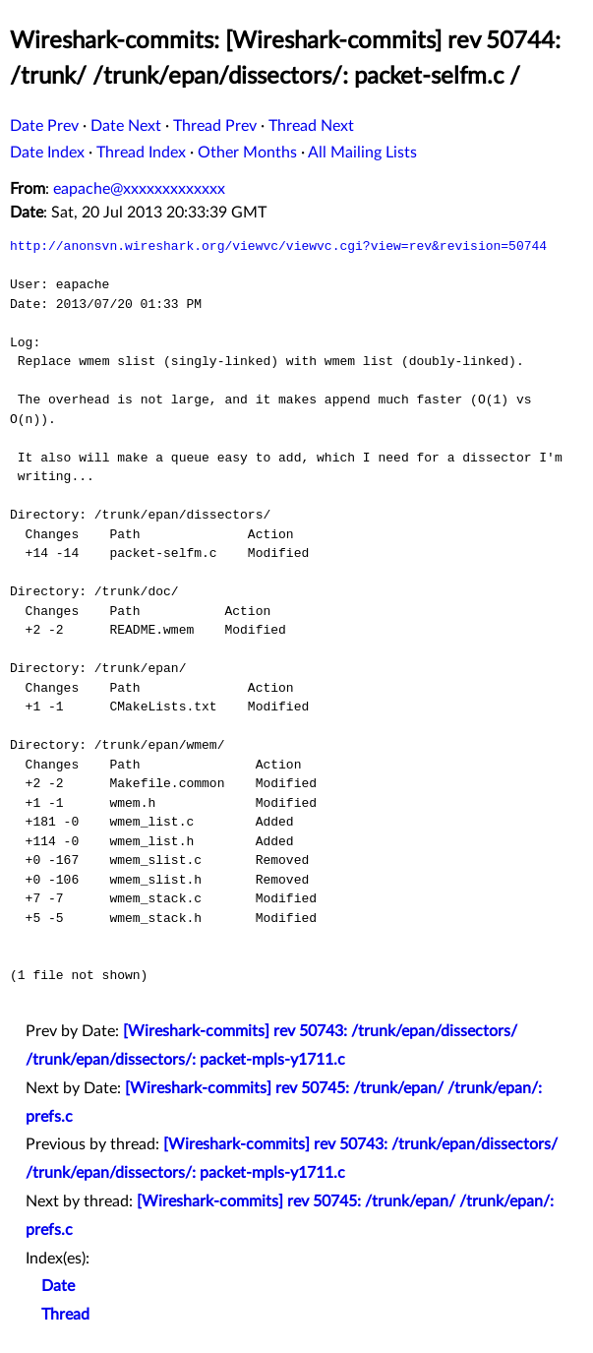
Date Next (125, 126)
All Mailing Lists (362, 152)
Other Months (247, 152)
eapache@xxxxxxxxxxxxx (139, 189)
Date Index (47, 152)
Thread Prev (215, 126)
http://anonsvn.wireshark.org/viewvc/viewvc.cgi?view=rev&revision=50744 (278, 246)
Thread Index (141, 152)
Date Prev (44, 126)
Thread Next (311, 126)
